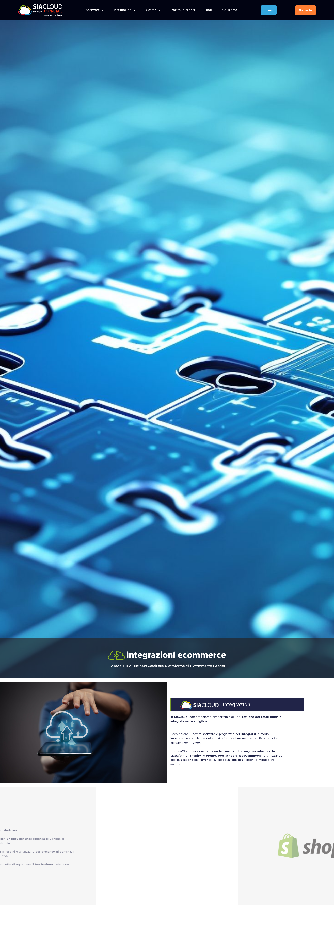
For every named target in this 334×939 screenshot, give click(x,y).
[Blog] (208, 10)
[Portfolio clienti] (183, 10)
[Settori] (153, 10)
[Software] (95, 10)
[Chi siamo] (230, 10)
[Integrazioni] (125, 10)
